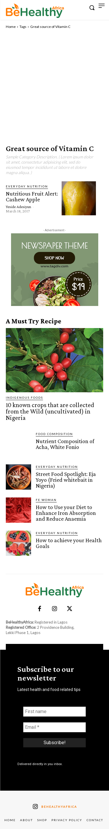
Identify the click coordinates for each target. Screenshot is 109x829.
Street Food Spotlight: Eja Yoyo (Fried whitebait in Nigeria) (66, 480)
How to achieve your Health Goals (69, 543)
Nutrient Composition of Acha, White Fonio (65, 444)
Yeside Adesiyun (18, 206)
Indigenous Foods (24, 397)
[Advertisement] (54, 86)
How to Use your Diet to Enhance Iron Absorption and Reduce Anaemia (66, 513)
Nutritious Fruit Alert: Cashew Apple (32, 196)
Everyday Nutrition (27, 186)
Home (11, 26)
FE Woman (46, 500)
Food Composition (54, 434)
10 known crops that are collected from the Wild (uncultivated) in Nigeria (50, 411)
